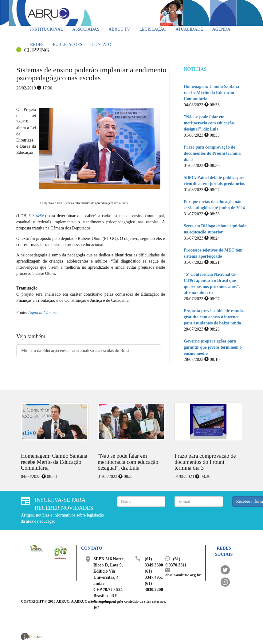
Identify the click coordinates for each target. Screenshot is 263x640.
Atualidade (189, 29)
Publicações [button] (67, 44)
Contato (101, 44)
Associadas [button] (85, 29)
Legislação (152, 29)
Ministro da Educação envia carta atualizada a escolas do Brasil (76, 350)
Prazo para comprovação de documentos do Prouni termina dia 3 (212, 153)
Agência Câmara (42, 312)
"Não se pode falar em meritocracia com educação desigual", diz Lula (209, 123)
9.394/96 (36, 216)
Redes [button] (37, 44)
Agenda (221, 29)
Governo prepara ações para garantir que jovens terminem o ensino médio (213, 347)
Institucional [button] (46, 29)
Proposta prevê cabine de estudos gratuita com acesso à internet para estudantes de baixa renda (214, 317)
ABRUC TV (119, 29)
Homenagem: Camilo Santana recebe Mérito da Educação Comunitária (211, 92)
